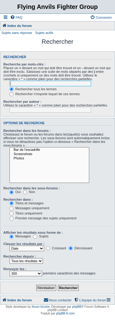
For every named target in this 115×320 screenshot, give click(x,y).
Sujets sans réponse (17, 33)
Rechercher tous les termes (33, 89)
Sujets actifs (44, 33)
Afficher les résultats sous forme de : (33, 232)
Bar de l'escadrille (49, 150)
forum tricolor (40, 306)
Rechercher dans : (18, 199)
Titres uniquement (26, 213)
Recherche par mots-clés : (24, 64)
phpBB (76, 306)
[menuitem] (16, 17)
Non (29, 192)
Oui (15, 192)
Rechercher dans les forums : (27, 130)
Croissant (56, 248)
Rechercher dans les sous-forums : (31, 188)
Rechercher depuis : (19, 256)
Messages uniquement (29, 208)
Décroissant (80, 248)
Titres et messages (27, 203)
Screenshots (49, 154)
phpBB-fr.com (65, 313)
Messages (20, 236)
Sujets (40, 236)
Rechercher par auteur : (22, 101)
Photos (49, 158)
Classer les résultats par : (23, 244)
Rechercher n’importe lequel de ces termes (45, 94)
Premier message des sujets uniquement (43, 218)
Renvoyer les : (14, 269)
